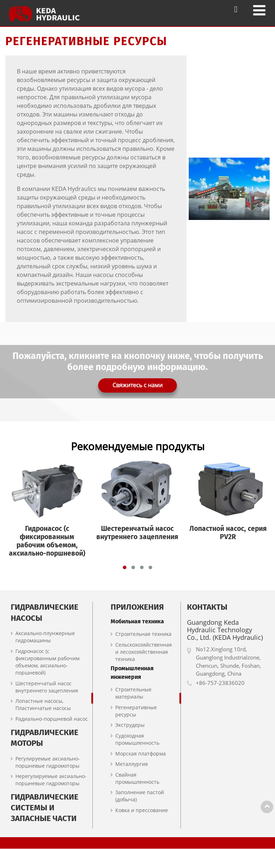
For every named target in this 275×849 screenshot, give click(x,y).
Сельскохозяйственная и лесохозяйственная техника (143, 651)
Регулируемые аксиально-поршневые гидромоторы (47, 762)
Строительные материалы (133, 693)
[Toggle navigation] (259, 10)
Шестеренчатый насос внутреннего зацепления (46, 687)
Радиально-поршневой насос (51, 719)
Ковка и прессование (141, 810)
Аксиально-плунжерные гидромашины (45, 637)
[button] (124, 567)
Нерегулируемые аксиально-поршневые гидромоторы (51, 780)
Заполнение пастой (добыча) (139, 796)
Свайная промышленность (137, 779)
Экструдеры (130, 725)
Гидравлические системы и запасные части (44, 808)
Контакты (207, 607)
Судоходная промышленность (137, 740)
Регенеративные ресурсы (136, 711)
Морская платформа (140, 753)
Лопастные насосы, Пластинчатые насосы (43, 705)
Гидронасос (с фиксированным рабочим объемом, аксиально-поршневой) (47, 662)
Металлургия (131, 764)
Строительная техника (143, 634)
